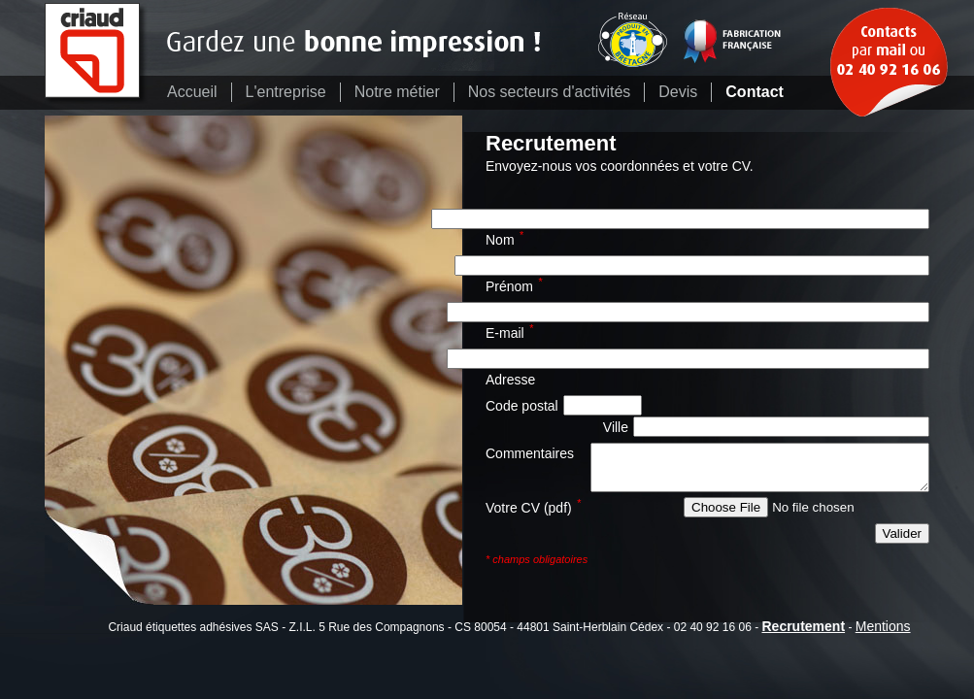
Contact (754, 91)
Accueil (192, 91)
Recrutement (803, 626)
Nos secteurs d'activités (549, 91)
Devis (677, 91)
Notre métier (397, 91)
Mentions (883, 626)
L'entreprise (286, 91)
